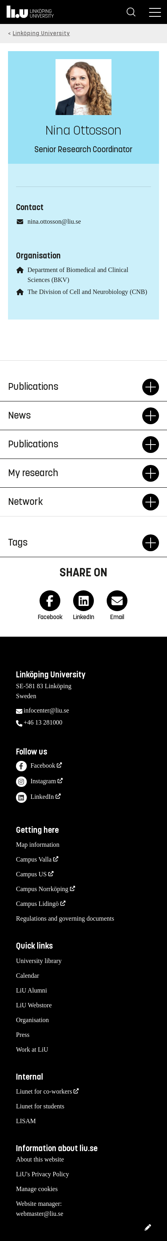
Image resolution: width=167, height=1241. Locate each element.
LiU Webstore (34, 1005)
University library (39, 960)
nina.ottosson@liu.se (54, 221)
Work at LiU (32, 1049)
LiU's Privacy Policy (42, 1174)
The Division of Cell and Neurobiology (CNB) (87, 291)
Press (23, 1034)
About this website (40, 1159)
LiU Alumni (31, 990)
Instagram (36, 781)
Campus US (31, 874)
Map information (38, 844)
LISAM (26, 1121)
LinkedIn (35, 797)
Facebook (35, 766)
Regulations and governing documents (65, 918)
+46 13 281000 (43, 722)
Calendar (27, 975)
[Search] (131, 12)
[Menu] (155, 12)
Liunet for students (40, 1106)
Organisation (32, 1020)
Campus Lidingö (37, 903)
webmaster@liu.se (39, 1213)
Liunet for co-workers (44, 1091)
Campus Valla (34, 859)
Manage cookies (37, 1188)
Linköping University (41, 33)
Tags (75, 542)
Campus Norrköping (42, 889)
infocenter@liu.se (46, 710)
